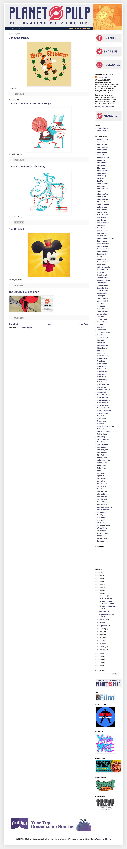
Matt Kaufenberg (103, 384)
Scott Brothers (102, 483)
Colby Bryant (102, 207)
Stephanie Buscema (104, 507)
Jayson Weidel (102, 128)
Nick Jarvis (101, 442)
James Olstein (102, 285)
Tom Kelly (100, 520)
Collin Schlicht (102, 215)
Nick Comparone (103, 439)
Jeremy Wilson (102, 314)
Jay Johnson (102, 293)
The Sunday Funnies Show (24, 292)
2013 (99, 656)
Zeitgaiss (100, 541)
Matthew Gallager (103, 390)
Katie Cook (101, 343)
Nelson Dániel (102, 434)
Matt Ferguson (102, 382)
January (102, 650)
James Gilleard (102, 277)
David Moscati (102, 241)
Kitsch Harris (102, 348)
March (101, 644)
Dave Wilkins (102, 236)
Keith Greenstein (103, 345)
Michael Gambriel (103, 400)
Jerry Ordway (102, 319)
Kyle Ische (101, 353)
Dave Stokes (101, 233)
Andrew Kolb (102, 131)
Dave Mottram (102, 230)
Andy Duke (101, 160)
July (101, 632)
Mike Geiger (101, 418)
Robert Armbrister (103, 460)
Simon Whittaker (103, 502)
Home (49, 324)
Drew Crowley (102, 254)
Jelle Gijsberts (102, 311)
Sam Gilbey (101, 478)
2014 (99, 653)
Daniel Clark (101, 217)
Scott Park (101, 489)
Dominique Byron (103, 249)
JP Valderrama (102, 337)
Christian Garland (103, 199)
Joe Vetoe (100, 327)
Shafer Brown (102, 491)
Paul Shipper (102, 447)
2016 (99, 590)
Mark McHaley (102, 371)
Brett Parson (101, 181)
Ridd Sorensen (102, 457)
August (102, 629)
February (102, 647)
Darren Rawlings (103, 223)
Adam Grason (102, 144)
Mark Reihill (101, 377)
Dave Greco (101, 228)
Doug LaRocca (102, 251)
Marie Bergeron (102, 366)
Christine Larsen (103, 202)
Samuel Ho (101, 481)
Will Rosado (101, 531)
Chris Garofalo (102, 194)
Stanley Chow (102, 504)
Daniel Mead (101, 220)
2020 (99, 578)
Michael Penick (102, 403)
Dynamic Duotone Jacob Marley (27, 166)
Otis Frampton (102, 444)
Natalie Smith (102, 429)
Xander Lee (101, 536)
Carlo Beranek (102, 184)
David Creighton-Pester (105, 238)
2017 (99, 587)
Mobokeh (100, 423)
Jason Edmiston (103, 288)
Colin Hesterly (102, 212)
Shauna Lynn (102, 499)
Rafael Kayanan (103, 450)
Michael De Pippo (103, 395)
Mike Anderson (102, 413)
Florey (99, 257)
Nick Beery (101, 437)
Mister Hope (101, 421)
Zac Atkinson (102, 538)
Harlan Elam (101, 264)
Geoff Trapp (101, 259)
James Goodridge (103, 280)
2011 (99, 662)
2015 (99, 593)
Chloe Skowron (102, 189)
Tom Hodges (101, 517)
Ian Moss (100, 272)
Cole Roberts (102, 210)
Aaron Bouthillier (103, 139)
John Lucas (101, 330)
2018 (99, 584)
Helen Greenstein (103, 267)
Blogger (108, 839)
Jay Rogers (101, 296)
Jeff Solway (101, 306)
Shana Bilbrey (102, 494)
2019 (99, 581)
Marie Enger (101, 369)
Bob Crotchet (16, 229)
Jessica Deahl (102, 322)
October (102, 623)
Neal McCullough (103, 431)
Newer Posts (14, 324)
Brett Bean (101, 178)
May (101, 638)
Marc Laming (102, 364)
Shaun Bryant (102, 497)
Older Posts (83, 324)
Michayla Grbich (103, 405)
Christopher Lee (103, 204)
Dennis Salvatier (103, 246)
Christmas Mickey (19, 37)
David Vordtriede (103, 243)
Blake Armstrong (103, 168)
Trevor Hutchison (103, 525)
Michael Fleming (103, 397)
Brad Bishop (101, 176)
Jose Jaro (100, 335)
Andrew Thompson (104, 157)
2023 (99, 572)
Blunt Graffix (102, 173)
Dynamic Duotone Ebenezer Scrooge (30, 103)
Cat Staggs (101, 186)
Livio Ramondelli (103, 356)
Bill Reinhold (102, 163)
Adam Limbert (102, 147)
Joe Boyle (100, 324)
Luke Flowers (102, 358)
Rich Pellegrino (102, 455)
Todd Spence (102, 515)
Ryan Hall (100, 476)
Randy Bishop (102, 452)
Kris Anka (100, 350)
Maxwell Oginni (102, 392)
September (103, 626)
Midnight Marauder (104, 410)
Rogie (99, 470)
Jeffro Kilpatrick (103, 309)
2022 (99, 575)
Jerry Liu (100, 316)
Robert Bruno (102, 465)
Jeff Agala (100, 303)
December (103, 596)
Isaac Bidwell (102, 275)
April (101, 641)
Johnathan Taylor (103, 332)
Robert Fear (101, 468)
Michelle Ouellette (103, 408)
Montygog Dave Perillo (105, 426)
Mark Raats (101, 374)
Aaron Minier (102, 142)
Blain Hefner (101, 165)
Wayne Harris (102, 528)
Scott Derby (101, 486)
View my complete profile (104, 106)
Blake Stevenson (103, 170)
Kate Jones (101, 340)
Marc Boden (101, 361)
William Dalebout (103, 533)
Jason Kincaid (102, 290)
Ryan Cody (101, 473)
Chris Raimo (101, 197)
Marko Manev (102, 379)
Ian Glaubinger (102, 270)
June (101, 635)
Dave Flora (101, 225)
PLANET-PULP (102, 77)
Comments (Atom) (25, 327)
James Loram (102, 283)
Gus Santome (102, 262)
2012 (99, 659)
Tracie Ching (101, 523)
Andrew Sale (101, 155)
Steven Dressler (103, 510)
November (103, 620)
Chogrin (100, 191)
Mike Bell (100, 416)
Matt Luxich (101, 387)
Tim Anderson (102, 512)
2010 (99, 665)
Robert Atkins (102, 463)
